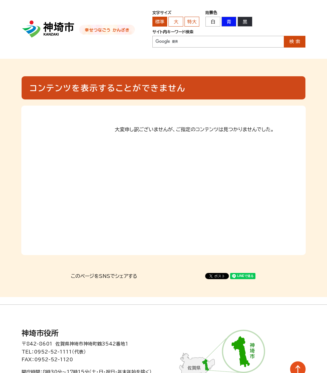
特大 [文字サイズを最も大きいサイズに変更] (192, 21)
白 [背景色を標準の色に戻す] (213, 21)
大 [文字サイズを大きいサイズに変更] (176, 21)
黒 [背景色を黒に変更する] (245, 21)
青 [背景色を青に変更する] (229, 21)
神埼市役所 (40, 333)
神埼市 (48, 29)
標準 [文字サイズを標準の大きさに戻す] (159, 21)
